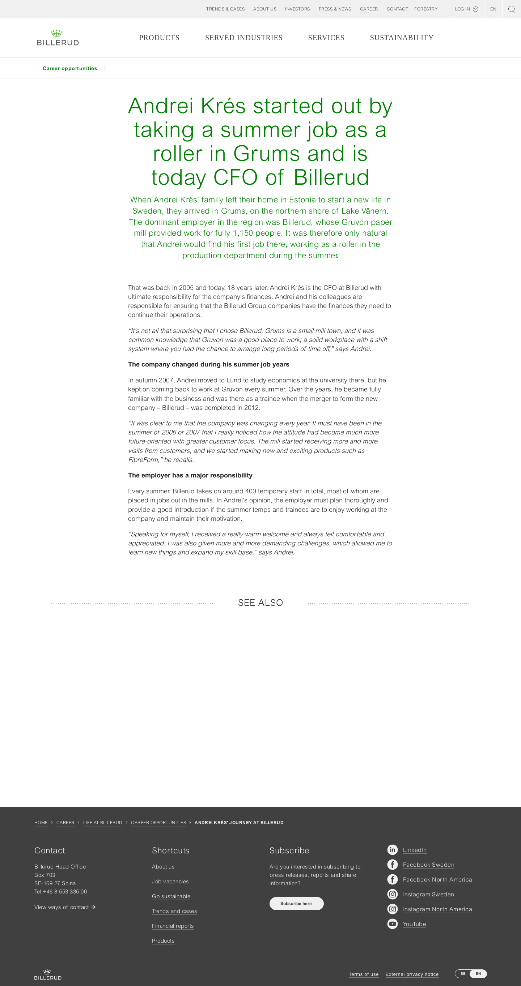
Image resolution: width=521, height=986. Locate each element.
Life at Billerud (103, 822)
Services (326, 38)
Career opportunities (158, 822)
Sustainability (402, 38)
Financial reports (173, 926)
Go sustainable (171, 896)
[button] (265, 9)
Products (159, 38)
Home (41, 822)
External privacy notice (412, 974)
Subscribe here (296, 903)
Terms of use (364, 974)
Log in (462, 9)
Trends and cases (174, 911)
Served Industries (244, 38)
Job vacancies (170, 881)
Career (65, 822)
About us (163, 866)
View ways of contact (61, 907)
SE (463, 974)
